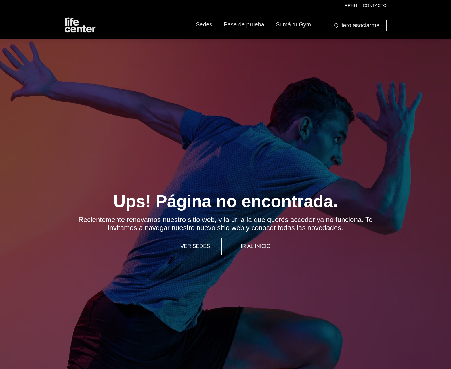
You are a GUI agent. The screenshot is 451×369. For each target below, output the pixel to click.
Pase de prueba (244, 24)
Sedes (204, 24)
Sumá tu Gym (293, 24)
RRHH (351, 5)
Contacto (375, 5)
